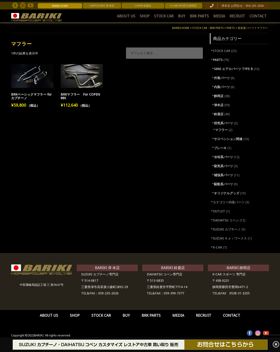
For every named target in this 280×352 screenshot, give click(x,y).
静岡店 (218, 96)
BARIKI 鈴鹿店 (173, 267)
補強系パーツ (223, 175)
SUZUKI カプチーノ (227, 229)
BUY (181, 16)
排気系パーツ (223, 123)
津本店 (218, 105)
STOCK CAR (163, 16)
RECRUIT (237, 16)
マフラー (221, 130)
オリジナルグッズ (226, 193)
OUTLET (219, 211)
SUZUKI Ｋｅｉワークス (230, 238)
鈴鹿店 (218, 114)
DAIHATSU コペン (226, 220)
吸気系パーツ (223, 166)
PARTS (218, 60)
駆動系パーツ (223, 184)
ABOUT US (126, 16)
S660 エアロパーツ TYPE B (233, 69)
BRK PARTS (199, 16)
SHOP (144, 16)
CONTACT (258, 16)
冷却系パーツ (223, 157)
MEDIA (219, 16)
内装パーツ (222, 87)
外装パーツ (222, 78)
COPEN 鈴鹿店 (143, 5)
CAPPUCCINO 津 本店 (102, 5)
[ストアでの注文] (164, 53)
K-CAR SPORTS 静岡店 (184, 5)
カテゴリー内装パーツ (228, 202)
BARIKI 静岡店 (238, 267)
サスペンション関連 (228, 139)
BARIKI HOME (60, 5)
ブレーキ (220, 148)
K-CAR (217, 247)
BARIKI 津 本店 (107, 267)
